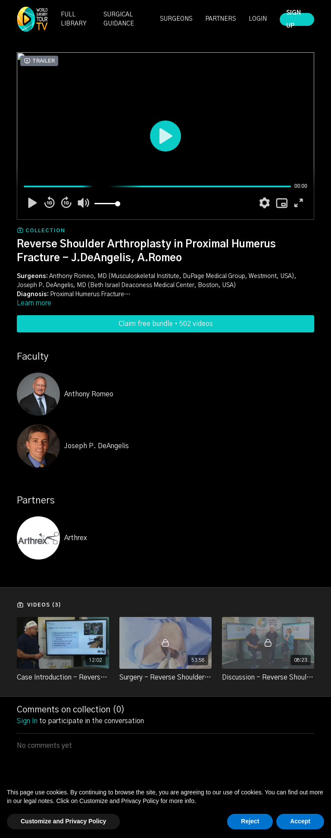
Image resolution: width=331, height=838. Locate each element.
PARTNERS (220, 19)
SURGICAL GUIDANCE (118, 19)
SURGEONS (176, 19)
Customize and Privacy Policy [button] (63, 821)
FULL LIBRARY (74, 19)
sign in (27, 721)
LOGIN (258, 19)
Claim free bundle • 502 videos (166, 323)
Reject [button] (250, 821)
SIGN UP (293, 19)
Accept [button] (300, 821)
